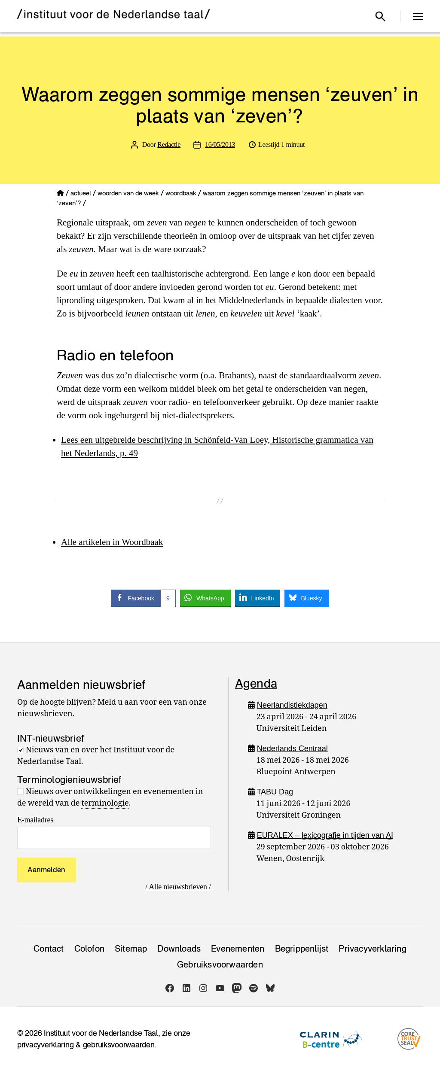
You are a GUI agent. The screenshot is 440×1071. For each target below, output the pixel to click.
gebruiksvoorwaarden (119, 1044)
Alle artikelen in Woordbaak (112, 542)
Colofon (89, 949)
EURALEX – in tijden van (325, 835)
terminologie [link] (104, 803)
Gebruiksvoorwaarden (220, 964)
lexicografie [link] (321, 835)
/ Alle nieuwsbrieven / (178, 886)
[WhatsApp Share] (205, 598)
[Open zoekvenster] (380, 16)
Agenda (256, 683)
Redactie (168, 144)
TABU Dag (275, 792)
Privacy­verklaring (372, 949)
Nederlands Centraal (292, 748)
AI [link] (389, 835)
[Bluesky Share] (306, 598)
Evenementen (237, 949)
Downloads (179, 949)
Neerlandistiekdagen (292, 705)
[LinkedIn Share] (258, 598)
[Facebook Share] (143, 598)
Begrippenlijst (302, 949)
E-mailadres (35, 819)
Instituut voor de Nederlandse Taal (101, 1033)
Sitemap (131, 949)
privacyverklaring (45, 1044)
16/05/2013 (220, 144)
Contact (49, 949)
